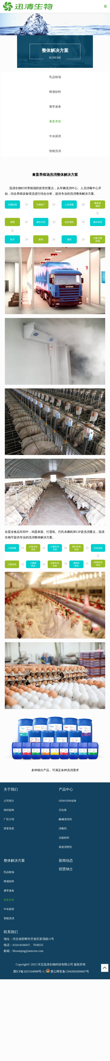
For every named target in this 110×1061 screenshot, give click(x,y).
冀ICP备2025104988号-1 (28, 971)
